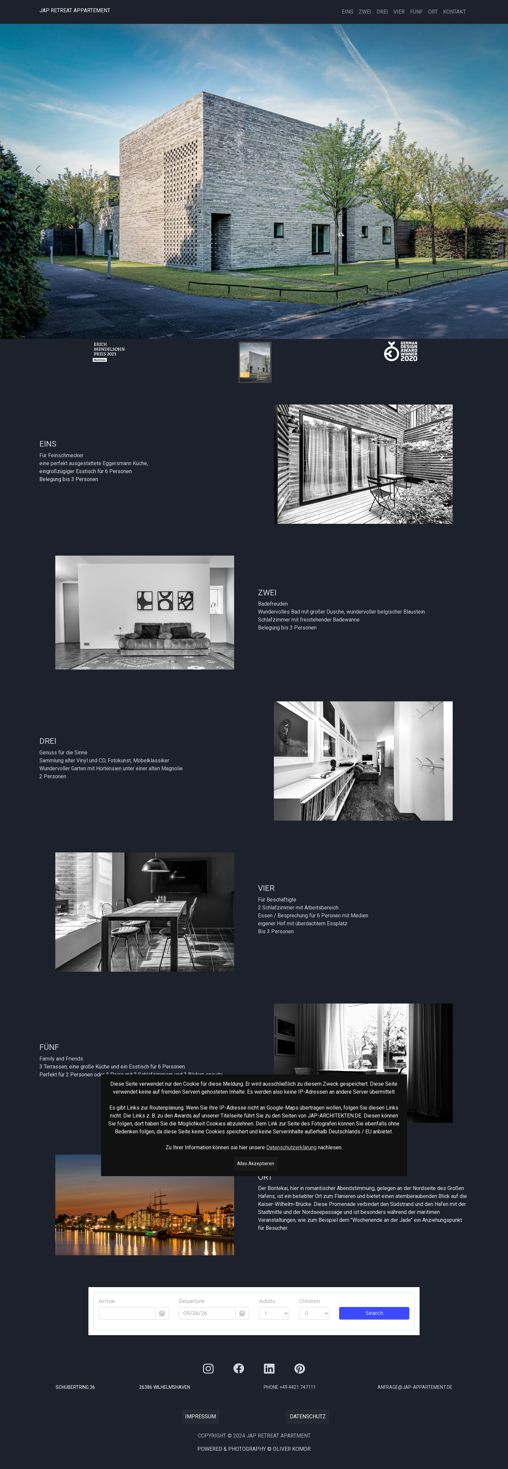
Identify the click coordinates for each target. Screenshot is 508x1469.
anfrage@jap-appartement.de (415, 1387)
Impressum (200, 1416)
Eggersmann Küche (125, 463)
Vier (399, 12)
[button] (38, 169)
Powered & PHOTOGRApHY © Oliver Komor (254, 1449)
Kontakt (454, 12)
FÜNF (416, 12)
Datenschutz (308, 1416)
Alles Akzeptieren (255, 1162)
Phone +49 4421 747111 (290, 1387)
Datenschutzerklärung (291, 1146)
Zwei (365, 12)
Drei (382, 12)
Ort (433, 12)
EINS (347, 12)
